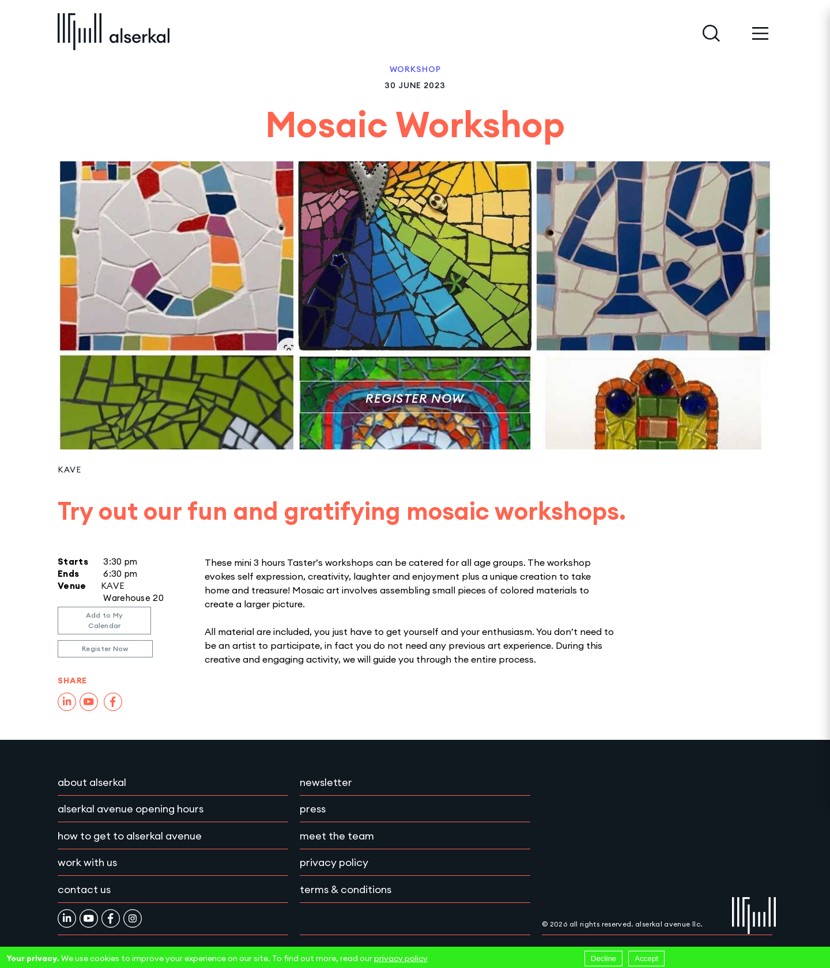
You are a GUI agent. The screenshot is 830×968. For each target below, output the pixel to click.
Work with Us (87, 862)
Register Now (414, 398)
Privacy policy (334, 862)
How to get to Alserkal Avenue (130, 835)
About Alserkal (92, 782)
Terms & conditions (345, 889)
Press (313, 808)
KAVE (69, 469)
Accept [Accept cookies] (646, 958)
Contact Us (84, 889)
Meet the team (337, 835)
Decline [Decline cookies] (603, 958)
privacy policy (401, 958)
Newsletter (326, 782)
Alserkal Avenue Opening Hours (130, 808)
